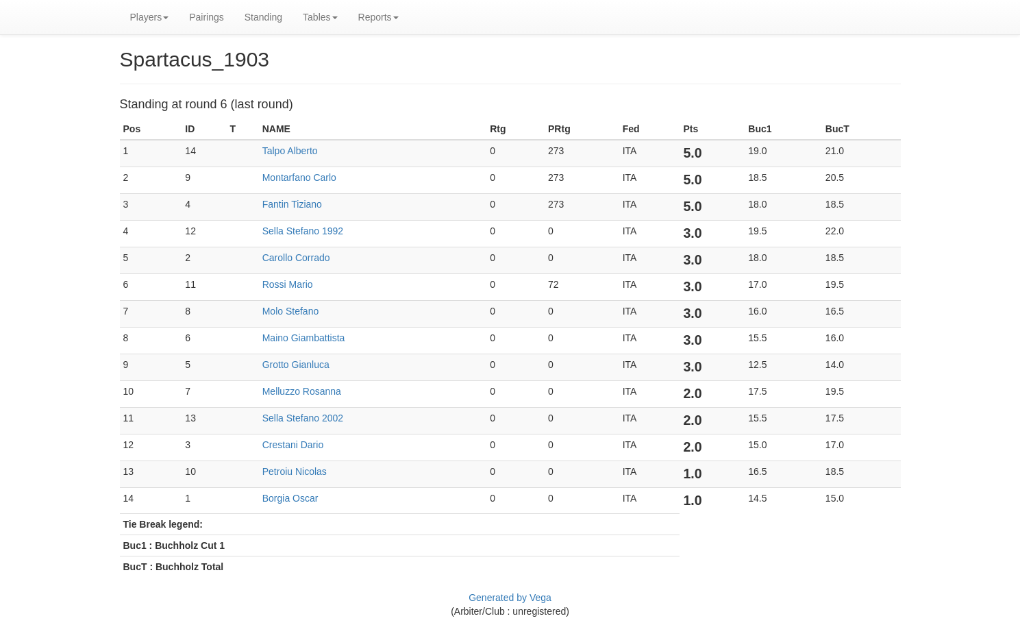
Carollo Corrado (296, 257)
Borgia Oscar (290, 498)
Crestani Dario (292, 444)
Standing (263, 17)
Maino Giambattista (303, 337)
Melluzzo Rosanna (301, 391)
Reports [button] (378, 17)
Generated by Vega (510, 597)
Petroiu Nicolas (294, 471)
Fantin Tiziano (292, 204)
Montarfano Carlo (299, 177)
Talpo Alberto (290, 150)
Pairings (206, 17)
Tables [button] (320, 17)
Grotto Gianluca (295, 364)
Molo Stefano (290, 311)
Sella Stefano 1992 (302, 230)
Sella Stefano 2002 (302, 418)
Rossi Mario (287, 284)
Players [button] (149, 17)
